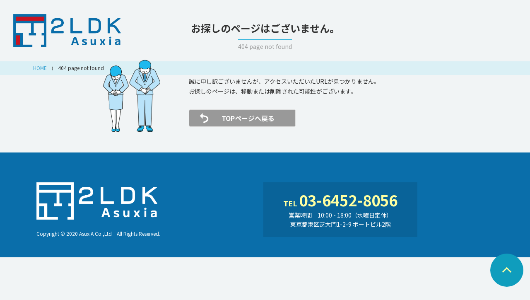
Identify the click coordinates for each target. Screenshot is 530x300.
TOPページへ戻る (248, 118)
